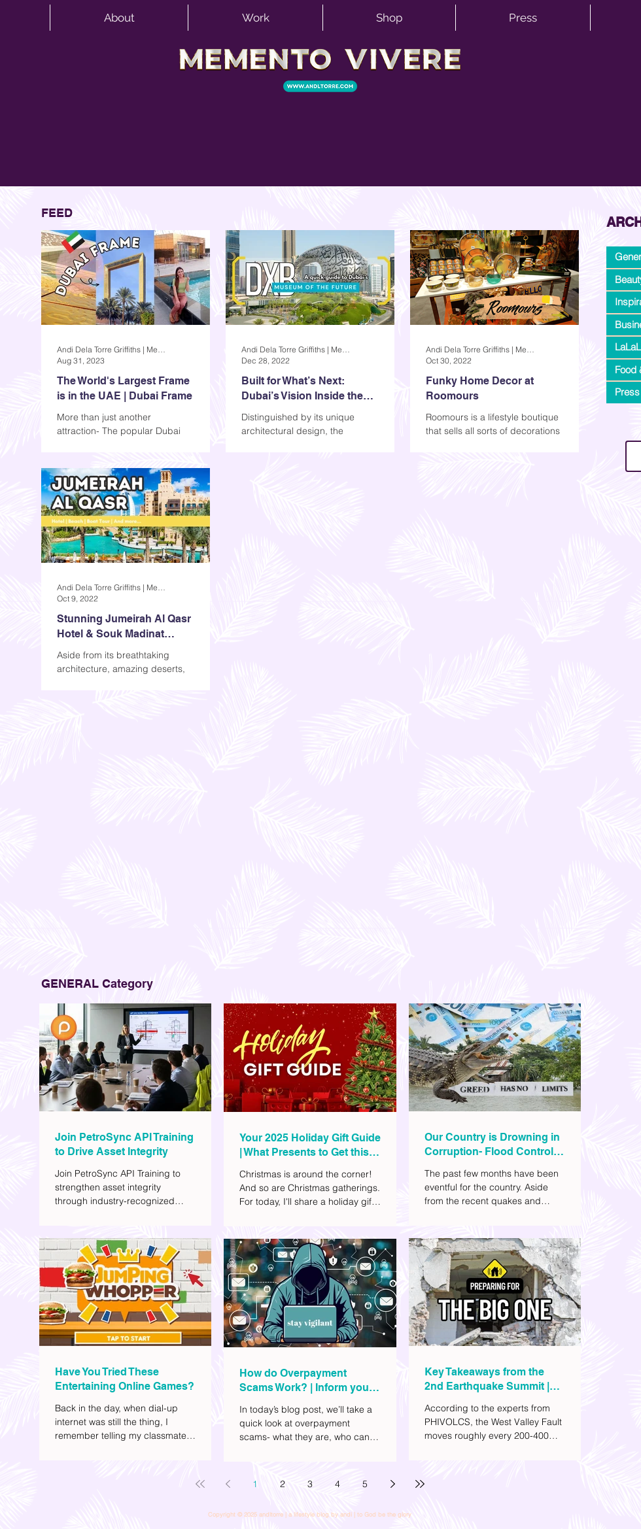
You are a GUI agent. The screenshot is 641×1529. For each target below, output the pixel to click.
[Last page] (420, 1484)
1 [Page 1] (255, 1484)
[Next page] (392, 1484)
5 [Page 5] (365, 1484)
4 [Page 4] (337, 1484)
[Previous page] (227, 1484)
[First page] (200, 1484)
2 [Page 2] (282, 1484)
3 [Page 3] (310, 1484)
